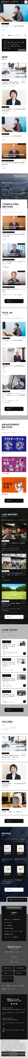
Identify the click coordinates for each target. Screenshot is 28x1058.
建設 (9, 42)
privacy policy (8, 1050)
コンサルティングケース (7, 979)
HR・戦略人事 (8, 925)
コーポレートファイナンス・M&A (14, 931)
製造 (5, 42)
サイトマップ (11, 989)
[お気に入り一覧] (22, 2)
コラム (3, 985)
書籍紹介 (9, 985)
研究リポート (20, 973)
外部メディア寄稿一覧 (18, 985)
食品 (20, 42)
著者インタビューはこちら (18, 900)
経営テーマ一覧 (14, 962)
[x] (11, 1004)
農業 (23, 42)
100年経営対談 (20, 968)
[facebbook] (14, 1004)
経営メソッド (7, 973)
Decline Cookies (13, 1055)
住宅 (16, 42)
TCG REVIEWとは (7, 968)
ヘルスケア (7, 46)
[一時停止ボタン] (16, 35)
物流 (12, 42)
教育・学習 (13, 46)
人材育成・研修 (9, 928)
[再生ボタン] (19, 35)
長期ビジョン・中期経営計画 (12, 919)
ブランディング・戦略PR (11, 937)
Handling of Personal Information (10, 1040)
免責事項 (4, 989)
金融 (19, 46)
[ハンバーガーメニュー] (25, 2)
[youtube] (16, 1004)
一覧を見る (14, 301)
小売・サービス (8, 44)
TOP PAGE (14, 957)
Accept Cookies (13, 1052)
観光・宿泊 (7, 48)
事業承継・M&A (9, 934)
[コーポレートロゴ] (14, 907)
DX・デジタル (8, 922)
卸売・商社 (15, 44)
